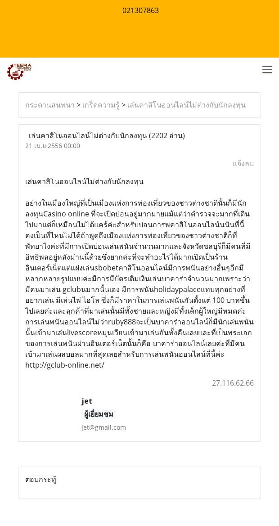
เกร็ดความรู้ (101, 105)
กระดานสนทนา (50, 105)
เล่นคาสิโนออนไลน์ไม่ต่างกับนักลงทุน (186, 105)
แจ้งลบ (243, 163)
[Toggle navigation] (267, 70)
